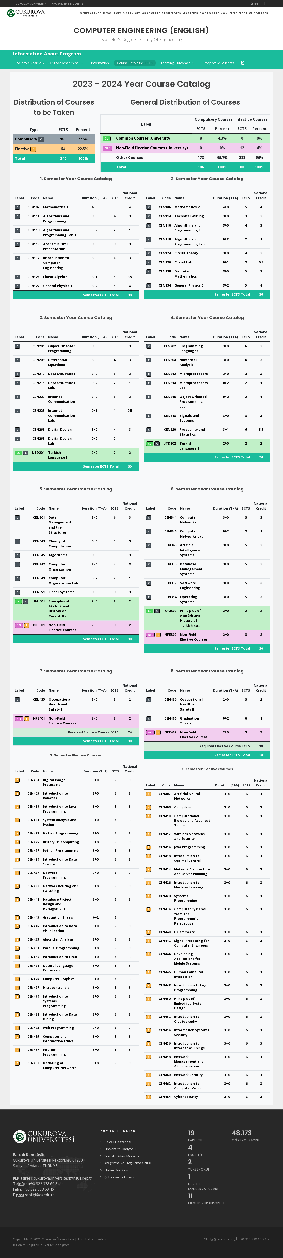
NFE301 (39, 636)
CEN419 (33, 818)
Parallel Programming (61, 959)
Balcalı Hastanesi (117, 1153)
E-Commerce (184, 943)
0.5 (261, 274)
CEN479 (33, 1008)
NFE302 (170, 646)
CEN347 (39, 576)
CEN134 (165, 297)
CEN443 (33, 929)
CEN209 (38, 371)
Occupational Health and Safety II (191, 716)
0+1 (226, 274)
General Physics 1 (57, 297)
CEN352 (170, 594)
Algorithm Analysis (58, 951)
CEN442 (165, 952)
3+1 (94, 288)
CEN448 (165, 997)
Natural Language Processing (58, 979)
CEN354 (170, 608)
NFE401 (39, 730)
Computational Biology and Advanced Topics (192, 832)
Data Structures (61, 385)
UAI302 (170, 622)
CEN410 (165, 827)
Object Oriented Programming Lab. (193, 413)
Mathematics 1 (55, 218)
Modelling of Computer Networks (59, 1076)
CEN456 (165, 1055)
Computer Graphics (58, 990)
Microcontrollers (56, 999)
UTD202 (169, 455)
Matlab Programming (60, 845)
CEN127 (33, 297)
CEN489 (33, 1074)
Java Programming (189, 858)
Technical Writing (189, 227)
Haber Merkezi (116, 1181)
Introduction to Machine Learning (188, 896)
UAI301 (39, 612)
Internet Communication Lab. (61, 427)
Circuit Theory (186, 264)
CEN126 (165, 274)
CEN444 (165, 965)
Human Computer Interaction (188, 985)
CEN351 (39, 603)
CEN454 (165, 1041)
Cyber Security (186, 1108)
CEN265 (38, 450)
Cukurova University (31, 4)
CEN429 (33, 871)
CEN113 (33, 241)
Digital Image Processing (54, 793)
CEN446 (165, 983)
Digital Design (60, 441)
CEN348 (170, 556)
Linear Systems (61, 603)
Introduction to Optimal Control (187, 869)
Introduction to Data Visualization (60, 939)
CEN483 (33, 1039)
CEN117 (33, 269)
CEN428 (165, 907)
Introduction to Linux (60, 968)
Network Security (188, 1086)
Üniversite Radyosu (120, 1160)
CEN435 (39, 711)
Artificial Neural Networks (187, 807)
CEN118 (165, 250)
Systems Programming (185, 909)
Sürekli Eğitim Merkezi (121, 1167)
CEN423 (33, 845)
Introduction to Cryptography (186, 1030)
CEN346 (170, 543)
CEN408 (165, 818)
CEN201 (38, 357)
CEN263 (38, 441)
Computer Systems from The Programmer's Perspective (190, 927)
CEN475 (33, 990)
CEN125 (33, 288)
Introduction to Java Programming (59, 820)
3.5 (129, 288)
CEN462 (165, 1095)
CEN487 (33, 1061)
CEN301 (39, 529)
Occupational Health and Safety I (60, 716)
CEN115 (33, 255)
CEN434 (165, 920)
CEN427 (33, 862)
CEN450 (165, 1010)
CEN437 (33, 884)
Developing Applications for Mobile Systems (187, 970)
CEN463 (33, 959)
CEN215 (38, 394)
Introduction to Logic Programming (191, 999)
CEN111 (33, 227)
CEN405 (33, 805)
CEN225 (38, 422)
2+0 (94, 464)
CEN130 (165, 283)
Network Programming (54, 886)
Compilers (182, 818)
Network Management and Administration (189, 1073)
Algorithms (58, 566)
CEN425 (33, 853)
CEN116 (165, 237)
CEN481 (33, 1026)
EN (256, 3)
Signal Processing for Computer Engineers (191, 954)
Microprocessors (194, 385)
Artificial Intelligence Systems (190, 561)
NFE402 (170, 743)
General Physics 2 (188, 297)
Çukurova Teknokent (120, 1188)
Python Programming (61, 862)
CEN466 (170, 730)
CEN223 (38, 408)
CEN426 (165, 894)
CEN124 (165, 264)
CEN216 (170, 408)
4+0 (94, 218)
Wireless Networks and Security (189, 847)
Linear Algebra (55, 288)
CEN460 (165, 1086)
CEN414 (165, 858)
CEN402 (165, 805)
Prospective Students (67, 4)
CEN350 (170, 575)
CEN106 (165, 218)
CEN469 (33, 968)
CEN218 (170, 427)
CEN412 (165, 845)
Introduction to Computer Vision (187, 1097)
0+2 (94, 241)
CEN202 (170, 357)
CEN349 (39, 589)
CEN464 (165, 1108)
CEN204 (170, 371)
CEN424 (165, 881)
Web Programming (58, 1039)
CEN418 (165, 867)
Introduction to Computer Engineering (56, 274)
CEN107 (33, 218)
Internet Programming (54, 1063)
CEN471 (33, 977)
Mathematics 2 (187, 218)
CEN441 (33, 911)
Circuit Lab (183, 274)
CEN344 (170, 529)
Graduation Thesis (58, 929)
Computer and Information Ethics (58, 1050)
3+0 (94, 227)
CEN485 (33, 1048)
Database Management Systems (191, 580)
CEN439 (33, 897)
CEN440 (165, 943)
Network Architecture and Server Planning (192, 883)
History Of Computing (61, 853)
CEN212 (170, 385)
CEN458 (165, 1068)
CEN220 (170, 441)
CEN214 (170, 394)
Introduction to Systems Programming (55, 1012)
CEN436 (170, 711)
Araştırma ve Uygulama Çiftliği (127, 1174)
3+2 (94, 297)
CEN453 (33, 951)
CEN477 (33, 999)
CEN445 (33, 937)
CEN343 (39, 552)
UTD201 (38, 464)
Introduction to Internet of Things (189, 1057)
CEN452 (165, 1028)
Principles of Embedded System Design (189, 1015)
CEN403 (33, 791)
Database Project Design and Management (57, 916)
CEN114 (165, 227)
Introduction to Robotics (55, 807)
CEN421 (33, 831)
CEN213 (38, 385)
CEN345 (39, 566)
